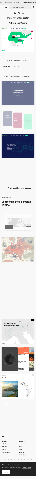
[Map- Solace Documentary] (18, 331)
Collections (5, 444)
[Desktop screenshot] (18, 93)
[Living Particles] (18, 172)
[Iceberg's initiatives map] (18, 359)
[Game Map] (18, 277)
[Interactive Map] (18, 413)
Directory (4, 449)
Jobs (20, 444)
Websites (4, 441)
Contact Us (22, 455)
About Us (21, 452)
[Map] (18, 386)
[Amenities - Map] (18, 304)
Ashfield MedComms (18, 23)
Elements (4, 446)
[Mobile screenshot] (18, 119)
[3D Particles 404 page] (18, 146)
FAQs (20, 449)
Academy (22, 441)
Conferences (6, 452)
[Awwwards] (6, 7)
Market (21, 446)
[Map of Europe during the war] (18, 249)
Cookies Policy (26, 467)
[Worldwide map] (18, 222)
